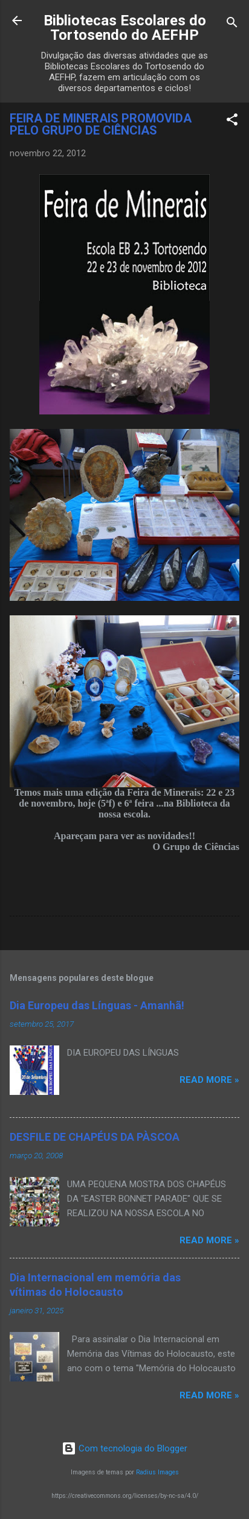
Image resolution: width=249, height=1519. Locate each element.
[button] (232, 121)
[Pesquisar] (232, 24)
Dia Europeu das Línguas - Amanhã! (97, 1005)
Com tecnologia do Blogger (124, 1448)
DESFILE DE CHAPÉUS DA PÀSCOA (94, 1137)
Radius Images (157, 1472)
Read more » (209, 1079)
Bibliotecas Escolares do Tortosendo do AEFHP (125, 27)
